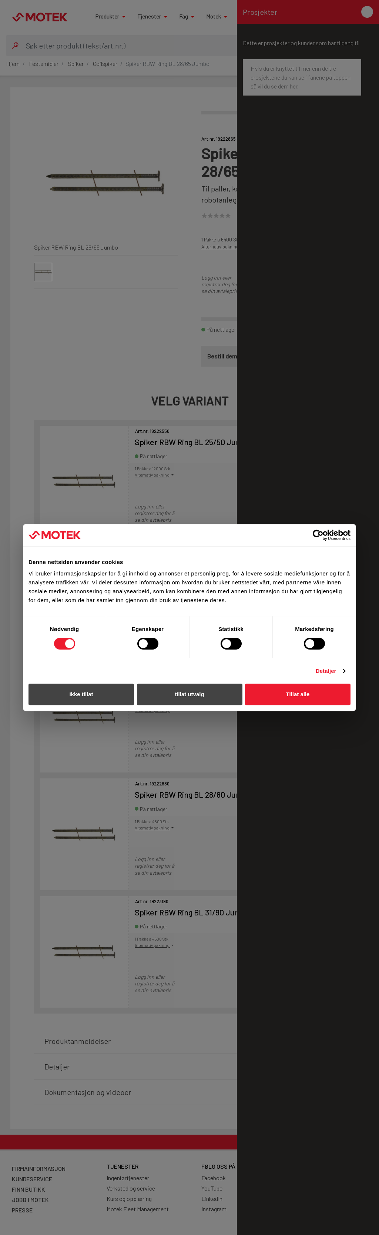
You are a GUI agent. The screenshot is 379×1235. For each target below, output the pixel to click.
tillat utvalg (189, 694)
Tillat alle (298, 694)
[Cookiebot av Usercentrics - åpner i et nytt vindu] (318, 535)
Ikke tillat (81, 694)
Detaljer (326, 671)
